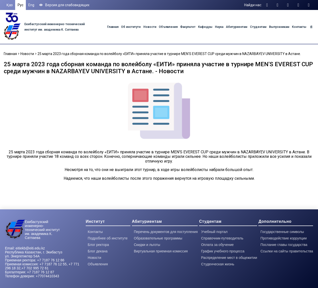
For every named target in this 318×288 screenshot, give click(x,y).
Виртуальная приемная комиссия (161, 251)
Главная (113, 27)
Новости (149, 27)
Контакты (299, 27)
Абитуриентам (236, 27)
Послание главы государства (283, 245)
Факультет (188, 27)
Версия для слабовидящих (64, 5)
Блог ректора (98, 245)
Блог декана (98, 251)
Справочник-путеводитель (222, 238)
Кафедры (205, 27)
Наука (219, 27)
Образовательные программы (158, 238)
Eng (31, 5)
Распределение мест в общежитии (229, 258)
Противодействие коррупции (283, 238)
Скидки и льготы (147, 245)
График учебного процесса (222, 251)
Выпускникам (279, 27)
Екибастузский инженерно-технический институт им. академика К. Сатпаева (42, 230)
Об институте (131, 27)
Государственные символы (282, 232)
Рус (20, 5)
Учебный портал (214, 232)
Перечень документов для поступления (166, 232)
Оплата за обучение (217, 245)
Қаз (9, 5)
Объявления (168, 27)
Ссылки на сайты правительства (286, 251)
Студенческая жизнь (217, 264)
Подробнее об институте (108, 238)
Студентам (258, 27)
